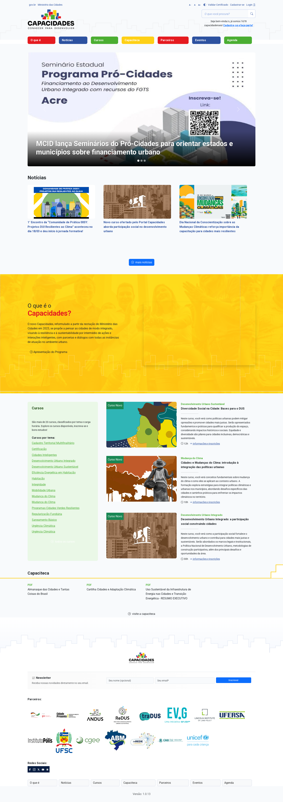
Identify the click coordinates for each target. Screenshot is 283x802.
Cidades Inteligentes (44, 455)
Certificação (39, 449)
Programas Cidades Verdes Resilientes (55, 508)
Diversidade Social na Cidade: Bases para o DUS (213, 408)
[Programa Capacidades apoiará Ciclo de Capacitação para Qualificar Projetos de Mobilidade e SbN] (141, 160)
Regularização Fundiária (47, 514)
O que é (36, 40)
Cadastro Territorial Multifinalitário (53, 443)
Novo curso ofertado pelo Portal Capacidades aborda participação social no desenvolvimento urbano (135, 227)
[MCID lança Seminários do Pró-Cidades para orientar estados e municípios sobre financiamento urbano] (138, 160)
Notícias (67, 40)
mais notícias (141, 262)
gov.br (32, 4)
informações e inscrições (205, 443)
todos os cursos (63, 541)
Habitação (38, 478)
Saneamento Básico (44, 519)
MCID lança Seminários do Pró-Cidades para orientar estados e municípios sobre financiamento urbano (134, 148)
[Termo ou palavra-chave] (225, 13)
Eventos (200, 40)
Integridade (39, 484)
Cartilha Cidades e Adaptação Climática (111, 589)
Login (250, 4)
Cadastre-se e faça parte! (238, 25)
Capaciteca (132, 40)
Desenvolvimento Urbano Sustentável (55, 466)
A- (190, 5)
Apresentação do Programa (48, 352)
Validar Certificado (218, 4)
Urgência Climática (43, 525)
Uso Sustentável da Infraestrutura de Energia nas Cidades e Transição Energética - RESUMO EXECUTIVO (168, 594)
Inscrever (234, 680)
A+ (199, 5)
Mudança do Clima (43, 496)
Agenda (232, 40)
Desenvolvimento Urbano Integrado (53, 460)
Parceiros (167, 40)
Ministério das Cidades (50, 4)
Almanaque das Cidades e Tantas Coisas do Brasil (48, 592)
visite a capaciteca (141, 614)
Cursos (99, 40)
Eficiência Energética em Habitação (54, 472)
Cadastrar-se (237, 4)
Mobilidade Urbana (43, 490)
